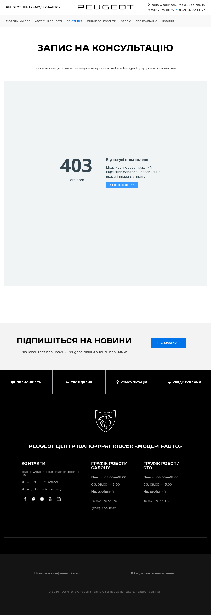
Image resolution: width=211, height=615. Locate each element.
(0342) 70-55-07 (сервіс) (41, 489)
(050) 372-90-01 (104, 508)
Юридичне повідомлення (153, 573)
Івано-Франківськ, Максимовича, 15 (176, 5)
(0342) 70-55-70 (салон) (41, 482)
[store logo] (105, 7)
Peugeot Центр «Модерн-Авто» (33, 7)
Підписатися (168, 343)
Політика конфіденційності (57, 573)
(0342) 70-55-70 (161, 10)
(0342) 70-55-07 (192, 10)
